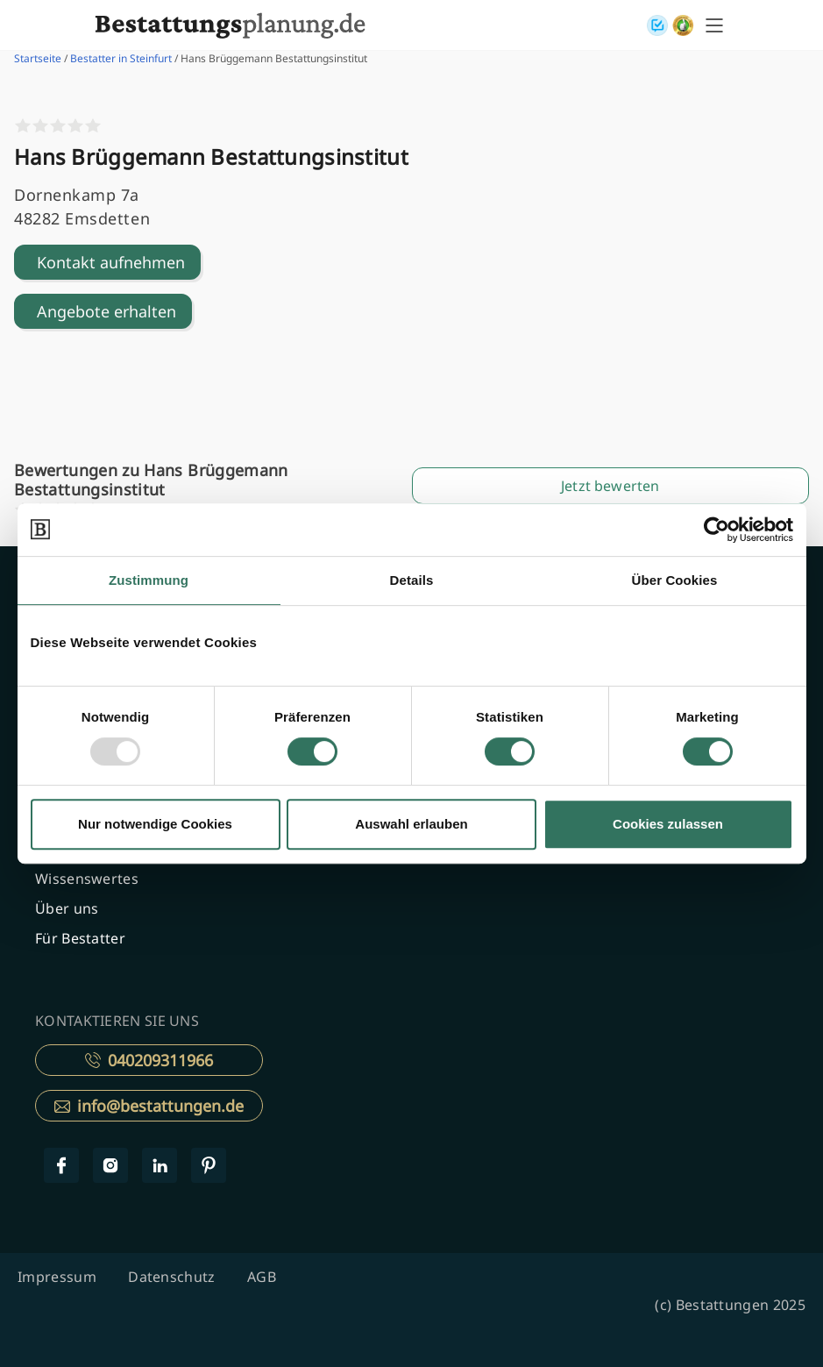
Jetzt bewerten (610, 485)
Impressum (57, 1276)
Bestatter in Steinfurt (121, 58)
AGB (261, 1276)
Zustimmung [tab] (148, 580)
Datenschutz (172, 1276)
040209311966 (149, 1060)
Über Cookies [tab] (675, 580)
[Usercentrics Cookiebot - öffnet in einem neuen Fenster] (716, 529)
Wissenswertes (86, 878)
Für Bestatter (80, 938)
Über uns (66, 908)
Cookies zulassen (668, 823)
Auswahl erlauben (411, 823)
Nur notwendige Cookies (155, 823)
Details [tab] (412, 580)
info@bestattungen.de (149, 1105)
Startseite (37, 58)
